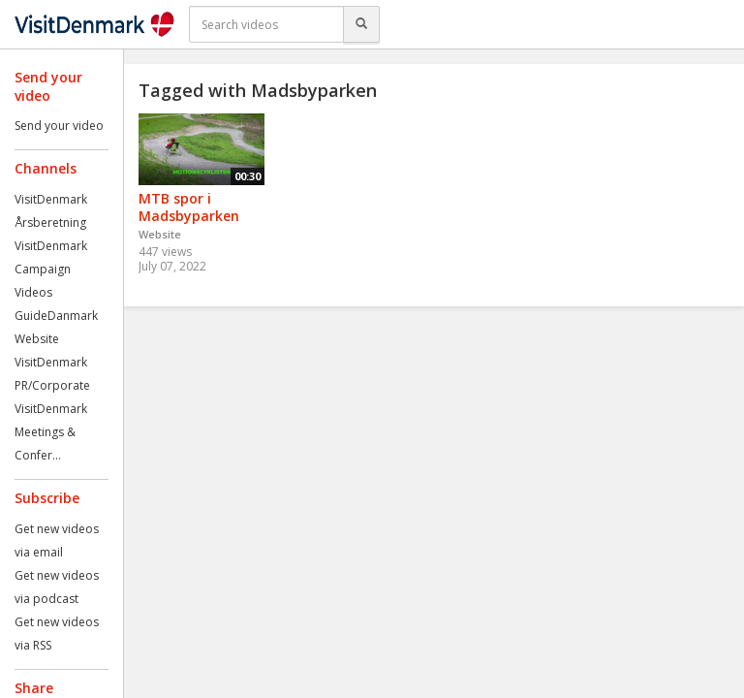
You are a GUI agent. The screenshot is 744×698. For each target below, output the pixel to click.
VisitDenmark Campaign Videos (51, 269)
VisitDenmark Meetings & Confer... (51, 431)
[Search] (361, 24)
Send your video (59, 125)
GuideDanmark (56, 315)
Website (37, 339)
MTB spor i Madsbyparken (189, 207)
